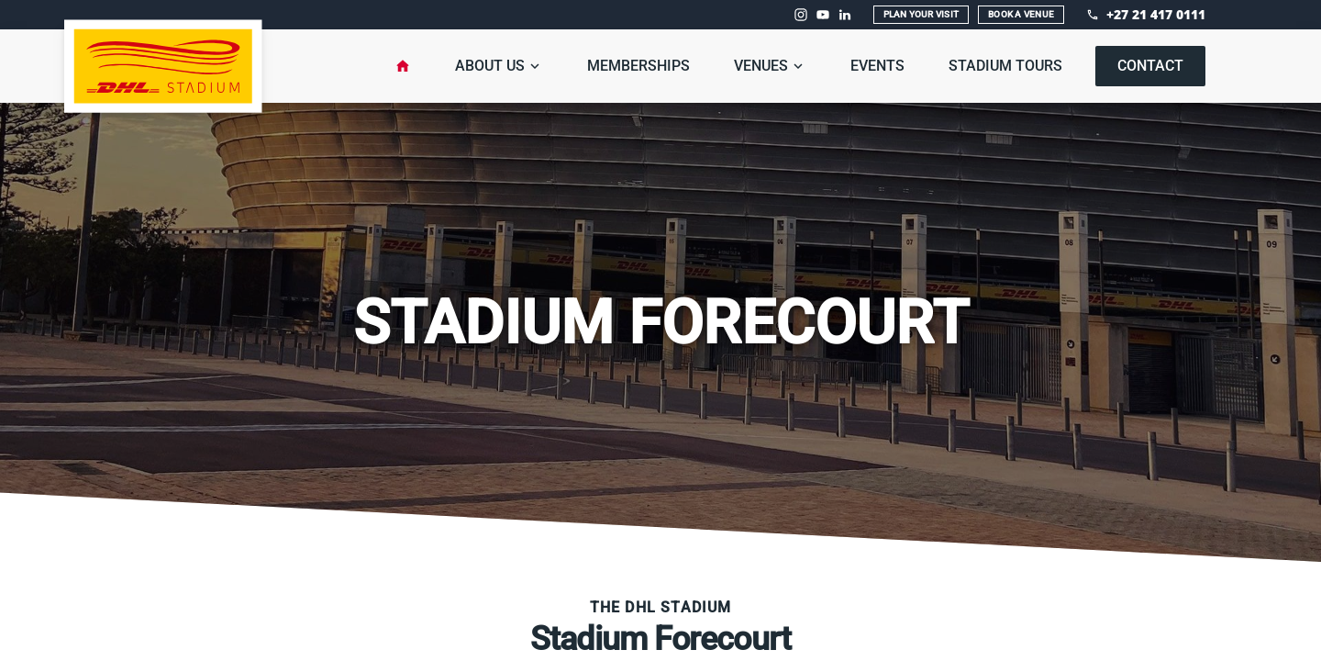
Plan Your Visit (921, 14)
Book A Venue (1021, 14)
